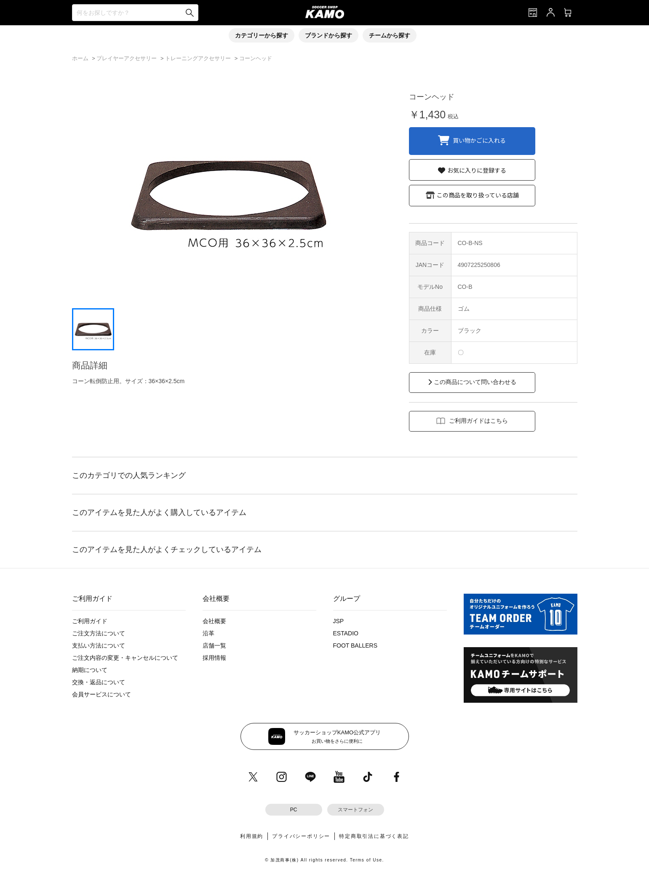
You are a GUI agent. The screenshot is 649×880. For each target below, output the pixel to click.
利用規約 (251, 836)
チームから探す (389, 35)
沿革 (208, 633)
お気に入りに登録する (476, 170)
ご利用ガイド (89, 621)
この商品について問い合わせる (475, 382)
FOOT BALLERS (355, 645)
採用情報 (214, 657)
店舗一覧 (214, 645)
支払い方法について (98, 645)
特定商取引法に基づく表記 (374, 836)
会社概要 (214, 621)
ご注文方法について (98, 633)
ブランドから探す (328, 35)
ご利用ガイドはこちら (478, 420)
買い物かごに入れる (479, 140)
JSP (338, 621)
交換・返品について (98, 682)
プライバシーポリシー (301, 836)
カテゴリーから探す (261, 35)
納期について (89, 670)
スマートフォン (355, 810)
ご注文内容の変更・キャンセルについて (125, 657)
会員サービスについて (101, 694)
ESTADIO (345, 633)
